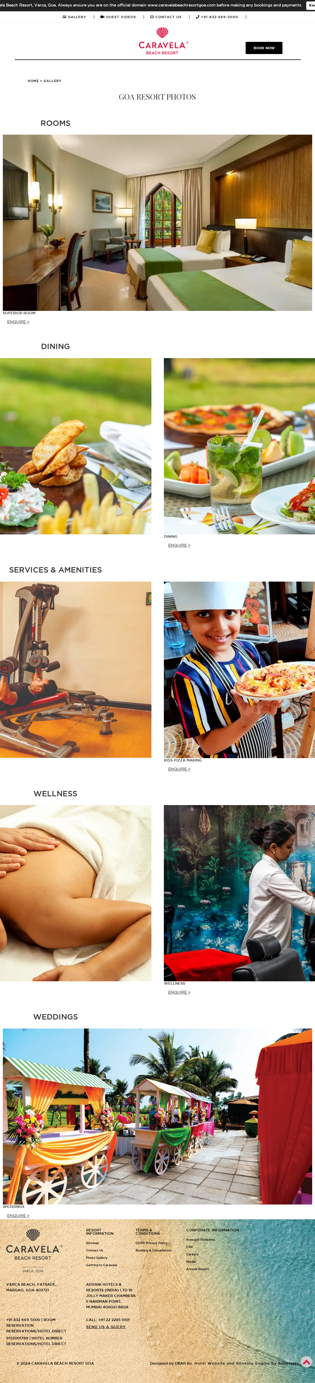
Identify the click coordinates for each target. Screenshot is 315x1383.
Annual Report (197, 1269)
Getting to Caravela (101, 1265)
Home (33, 81)
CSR (189, 1247)
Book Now (264, 48)
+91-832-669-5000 (221, 17)
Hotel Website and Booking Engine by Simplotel (246, 1363)
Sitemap (92, 1243)
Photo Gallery (97, 1258)
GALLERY (79, 17)
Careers (192, 1254)
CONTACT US (170, 17)
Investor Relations (200, 1239)
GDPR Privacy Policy (152, 1243)
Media (191, 1262)
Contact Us (94, 1250)
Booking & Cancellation (154, 1250)
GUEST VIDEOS (122, 17)
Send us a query (106, 1327)
